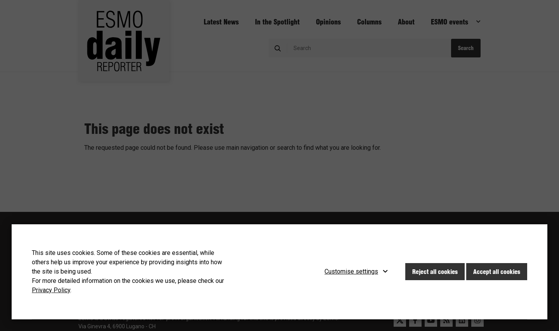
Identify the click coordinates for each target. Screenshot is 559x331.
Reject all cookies (435, 272)
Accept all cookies (496, 272)
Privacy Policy (51, 290)
